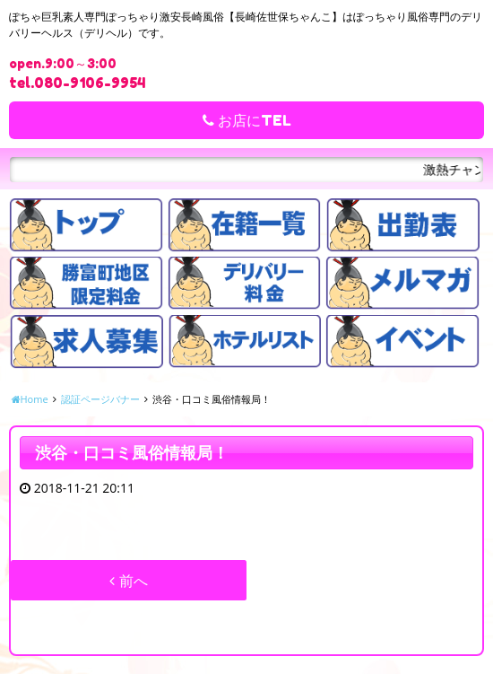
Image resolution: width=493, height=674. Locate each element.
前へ (128, 581)
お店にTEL (247, 120)
